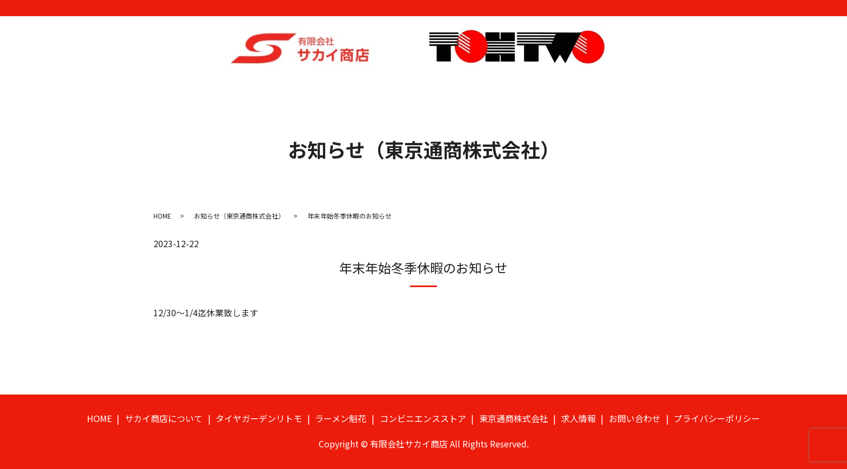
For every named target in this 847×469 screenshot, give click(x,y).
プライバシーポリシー (717, 409)
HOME (164, 87)
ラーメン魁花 (393, 87)
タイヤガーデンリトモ (315, 87)
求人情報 (618, 87)
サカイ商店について (225, 87)
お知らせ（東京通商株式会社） (239, 207)
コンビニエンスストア (470, 87)
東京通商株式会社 (556, 87)
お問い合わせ (671, 87)
